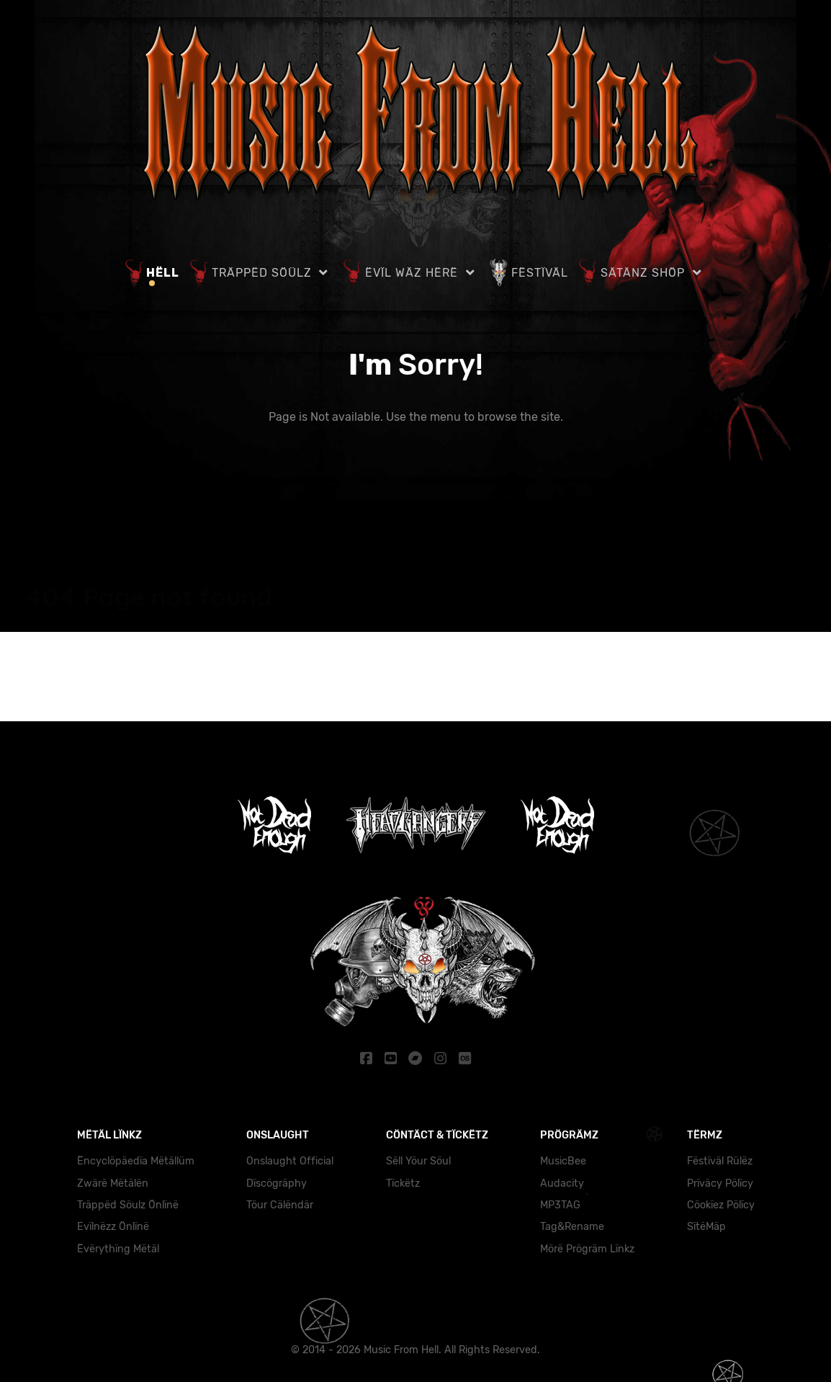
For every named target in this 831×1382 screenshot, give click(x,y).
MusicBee (563, 1160)
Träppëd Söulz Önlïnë (128, 1204)
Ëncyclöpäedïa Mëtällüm (135, 1160)
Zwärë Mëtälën (112, 1183)
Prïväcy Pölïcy (720, 1183)
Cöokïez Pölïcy (721, 1204)
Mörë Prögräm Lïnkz (587, 1248)
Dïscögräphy (276, 1183)
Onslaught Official (289, 1160)
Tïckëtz (403, 1183)
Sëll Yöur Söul (418, 1160)
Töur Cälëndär (279, 1204)
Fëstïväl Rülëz (720, 1160)
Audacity (562, 1183)
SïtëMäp (706, 1226)
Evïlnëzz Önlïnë (113, 1226)
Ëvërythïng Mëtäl (118, 1248)
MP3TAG (560, 1204)
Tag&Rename (572, 1226)
